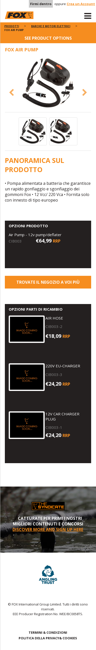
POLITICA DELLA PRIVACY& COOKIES (48, 638)
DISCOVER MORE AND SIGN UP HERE (48, 529)
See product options (48, 38)
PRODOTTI (11, 26)
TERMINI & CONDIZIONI (48, 632)
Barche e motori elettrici (50, 26)
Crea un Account (81, 4)
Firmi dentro (41, 4)
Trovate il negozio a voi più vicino (48, 284)
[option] (48, 84)
